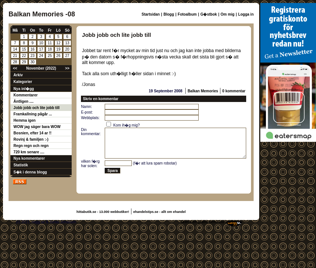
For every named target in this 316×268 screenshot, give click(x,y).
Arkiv (18, 75)
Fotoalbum (187, 14)
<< (15, 68)
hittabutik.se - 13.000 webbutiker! (102, 212)
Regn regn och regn (30, 146)
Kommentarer (25, 95)
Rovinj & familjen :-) (30, 139)
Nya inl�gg (23, 89)
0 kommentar (233, 91)
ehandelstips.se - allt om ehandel (159, 212)
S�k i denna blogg (30, 172)
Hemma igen (24, 120)
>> (67, 68)
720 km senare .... (28, 152)
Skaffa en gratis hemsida (202, 222)
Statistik (20, 165)
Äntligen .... (23, 101)
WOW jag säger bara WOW (37, 127)
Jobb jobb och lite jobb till (36, 108)
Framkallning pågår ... (32, 114)
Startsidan (150, 14)
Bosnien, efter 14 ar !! (32, 133)
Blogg (168, 14)
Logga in (246, 14)
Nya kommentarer (29, 158)
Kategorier (22, 82)
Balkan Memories (203, 91)
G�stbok (209, 14)
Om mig (227, 14)
